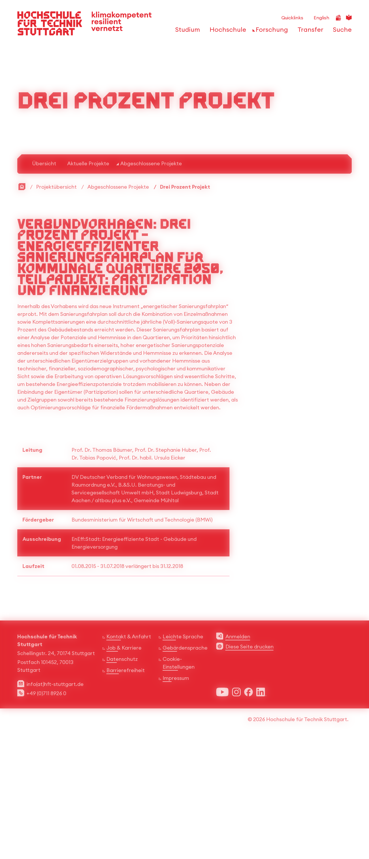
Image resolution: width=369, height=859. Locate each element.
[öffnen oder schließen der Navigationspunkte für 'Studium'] (186, 31)
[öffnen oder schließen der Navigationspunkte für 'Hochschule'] (226, 31)
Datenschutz (122, 779)
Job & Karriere (124, 768)
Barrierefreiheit (125, 790)
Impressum (176, 798)
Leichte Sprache (183, 756)
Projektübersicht (56, 306)
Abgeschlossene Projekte (151, 283)
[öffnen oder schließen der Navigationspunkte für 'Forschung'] (270, 31)
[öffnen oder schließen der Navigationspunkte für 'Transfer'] (308, 31)
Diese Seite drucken (249, 767)
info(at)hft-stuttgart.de (55, 804)
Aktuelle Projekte (88, 283)
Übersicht (44, 283)
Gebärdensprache (185, 768)
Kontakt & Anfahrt (128, 756)
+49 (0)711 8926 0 (46, 813)
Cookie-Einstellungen (179, 783)
